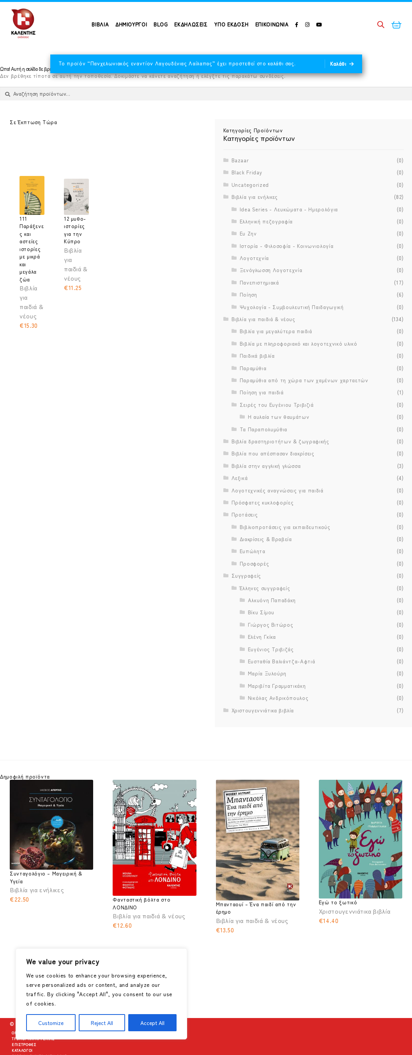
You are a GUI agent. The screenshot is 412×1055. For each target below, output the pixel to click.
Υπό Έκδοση (231, 24)
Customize (51, 1023)
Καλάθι (338, 63)
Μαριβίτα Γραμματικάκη (277, 705)
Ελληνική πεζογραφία (266, 241)
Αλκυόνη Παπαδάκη (272, 620)
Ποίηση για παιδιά (262, 412)
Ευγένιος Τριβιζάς (271, 668)
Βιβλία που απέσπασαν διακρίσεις (273, 473)
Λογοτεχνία (254, 277)
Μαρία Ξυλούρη (267, 693)
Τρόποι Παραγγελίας (33, 1048)
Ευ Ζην (248, 253)
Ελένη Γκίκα (262, 656)
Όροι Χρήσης (25, 1043)
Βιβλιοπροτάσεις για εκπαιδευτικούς (285, 546)
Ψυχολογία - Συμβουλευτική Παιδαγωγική (292, 326)
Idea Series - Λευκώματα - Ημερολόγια (289, 228)
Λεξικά (240, 497)
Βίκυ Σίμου (261, 632)
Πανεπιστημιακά (259, 302)
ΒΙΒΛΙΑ (100, 24)
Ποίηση (248, 314)
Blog (161, 24)
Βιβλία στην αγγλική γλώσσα (266, 485)
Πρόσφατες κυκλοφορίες (263, 522)
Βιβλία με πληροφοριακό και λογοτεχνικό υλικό (298, 363)
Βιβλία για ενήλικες (255, 216)
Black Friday (247, 192)
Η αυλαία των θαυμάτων (278, 436)
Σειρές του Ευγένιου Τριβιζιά (277, 424)
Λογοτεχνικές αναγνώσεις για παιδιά (278, 509)
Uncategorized (250, 204)
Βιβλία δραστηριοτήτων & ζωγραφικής (280, 461)
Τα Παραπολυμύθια (263, 448)
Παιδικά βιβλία (257, 375)
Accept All (152, 1023)
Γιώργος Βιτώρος (271, 644)
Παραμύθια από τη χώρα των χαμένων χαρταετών (304, 400)
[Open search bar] (381, 24)
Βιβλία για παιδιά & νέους (263, 339)
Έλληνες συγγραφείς (265, 607)
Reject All (102, 1023)
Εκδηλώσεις (191, 24)
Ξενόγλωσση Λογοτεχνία (271, 290)
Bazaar (240, 180)
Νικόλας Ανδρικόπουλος (278, 717)
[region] (101, 993)
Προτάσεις (245, 534)
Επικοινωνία (272, 24)
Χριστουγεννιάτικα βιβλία (263, 729)
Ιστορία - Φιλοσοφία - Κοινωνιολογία (287, 265)
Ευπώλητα (252, 571)
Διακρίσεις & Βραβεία (266, 559)
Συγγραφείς (247, 595)
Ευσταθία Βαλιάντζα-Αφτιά (281, 681)
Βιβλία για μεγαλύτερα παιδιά (276, 351)
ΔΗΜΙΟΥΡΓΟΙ (131, 24)
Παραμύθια (253, 387)
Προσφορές (254, 583)
